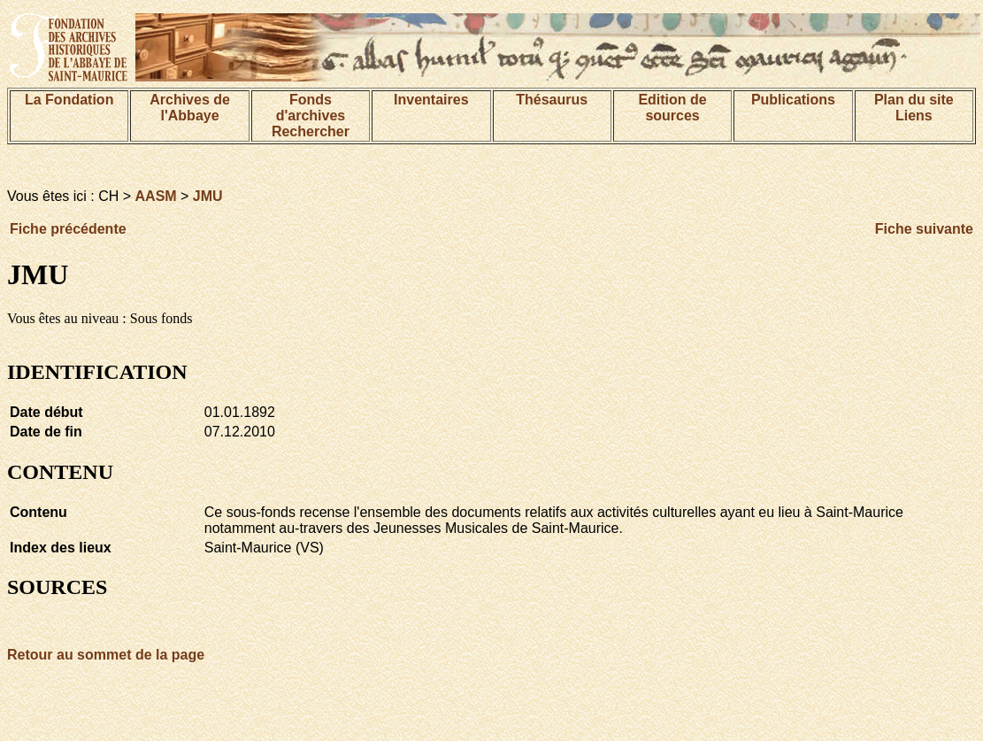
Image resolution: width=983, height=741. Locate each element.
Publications (793, 99)
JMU (208, 196)
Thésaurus (551, 99)
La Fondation (69, 99)
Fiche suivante (924, 228)
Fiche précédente (68, 228)
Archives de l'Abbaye (190, 107)
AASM (156, 196)
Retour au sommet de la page (105, 654)
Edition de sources (672, 107)
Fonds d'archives (311, 107)
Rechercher (310, 131)
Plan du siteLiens (914, 107)
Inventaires (431, 99)
